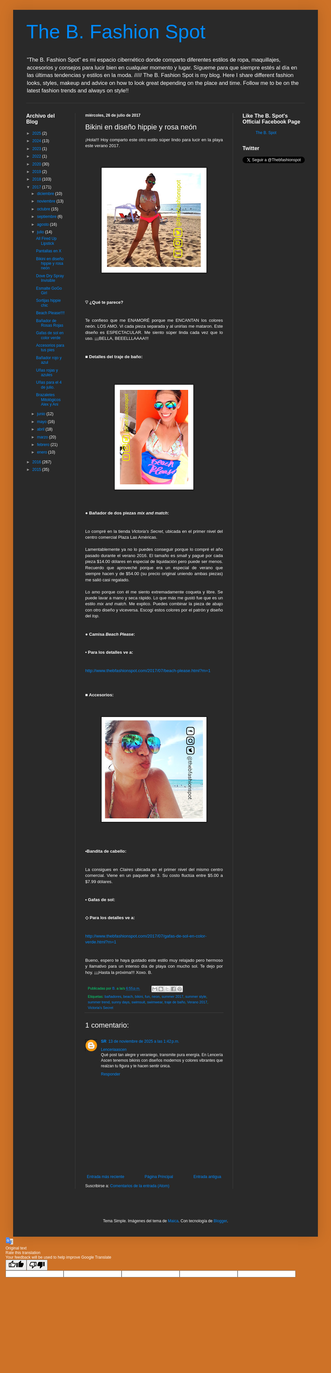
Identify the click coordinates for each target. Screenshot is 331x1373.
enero (42, 452)
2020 (37, 164)
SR (104, 1041)
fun (147, 996)
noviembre (46, 201)
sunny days (121, 1002)
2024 (37, 141)
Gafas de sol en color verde (50, 335)
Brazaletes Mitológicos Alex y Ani (48, 400)
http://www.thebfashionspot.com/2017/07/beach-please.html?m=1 (147, 670)
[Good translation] (16, 1265)
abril (41, 429)
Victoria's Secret (100, 1008)
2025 (37, 133)
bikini (139, 996)
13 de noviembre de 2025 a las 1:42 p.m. (143, 1041)
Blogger (220, 1221)
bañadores (113, 996)
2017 (37, 187)
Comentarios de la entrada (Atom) (139, 1186)
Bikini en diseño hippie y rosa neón (50, 264)
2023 (37, 148)
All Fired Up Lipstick (46, 240)
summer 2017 (172, 996)
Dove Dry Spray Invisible (50, 278)
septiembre (47, 216)
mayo (42, 421)
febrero (43, 444)
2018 (37, 179)
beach (128, 996)
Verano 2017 (197, 1002)
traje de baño (175, 1002)
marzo (43, 437)
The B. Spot (266, 132)
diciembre (46, 193)
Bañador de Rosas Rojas (49, 323)
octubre (44, 209)
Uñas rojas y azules (47, 372)
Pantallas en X (48, 251)
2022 (37, 156)
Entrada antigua (207, 1176)
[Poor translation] (37, 1265)
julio (41, 232)
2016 (37, 462)
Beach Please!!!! (50, 313)
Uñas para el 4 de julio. (49, 384)
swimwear (155, 1002)
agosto (43, 224)
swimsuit (138, 1002)
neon (156, 996)
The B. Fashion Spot (115, 32)
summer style (195, 996)
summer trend (99, 1002)
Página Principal (159, 1176)
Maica (173, 1221)
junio (42, 414)
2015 (37, 469)
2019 (37, 171)
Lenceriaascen (114, 1049)
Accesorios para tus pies (50, 347)
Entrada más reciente (105, 1176)
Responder (110, 1074)
